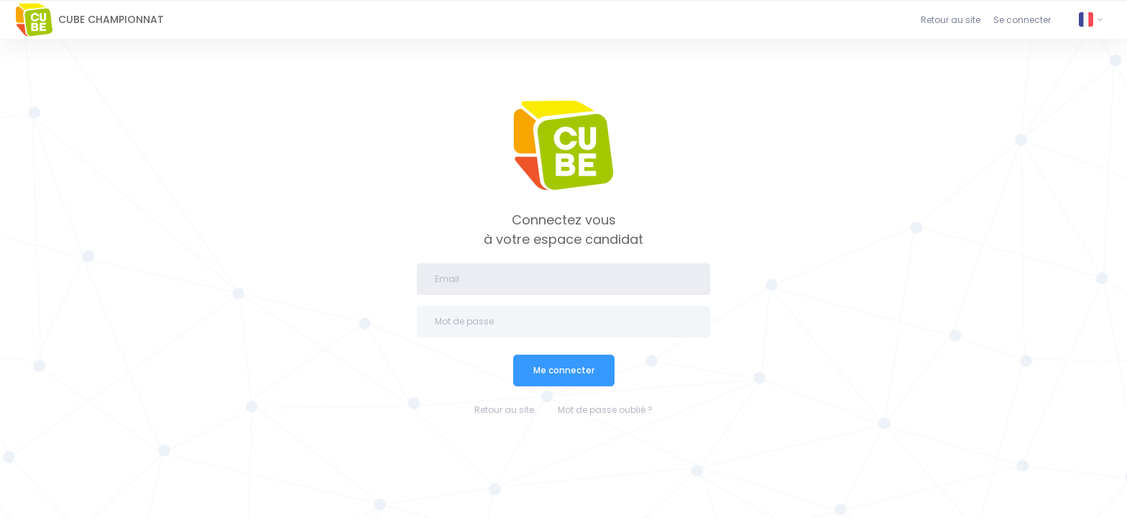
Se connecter (1022, 20)
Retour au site (950, 20)
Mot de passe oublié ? (605, 410)
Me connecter (563, 370)
